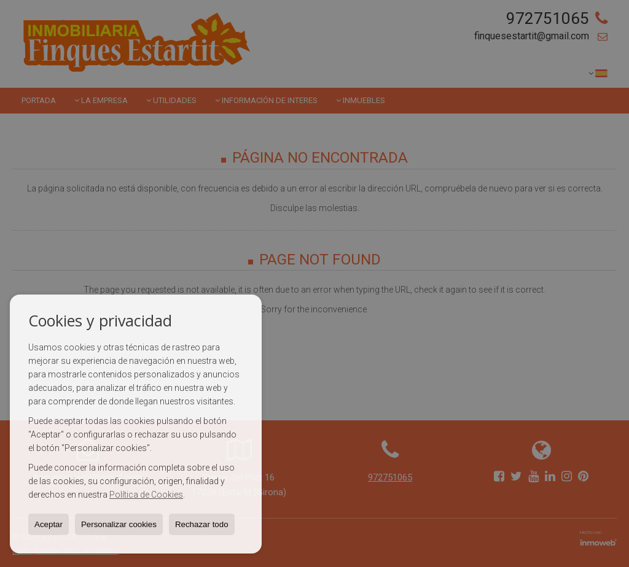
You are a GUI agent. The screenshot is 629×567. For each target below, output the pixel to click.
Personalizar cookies (119, 524)
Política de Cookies (146, 495)
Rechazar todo (202, 524)
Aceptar (48, 524)
